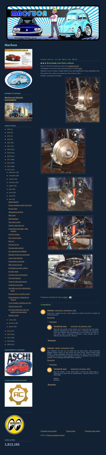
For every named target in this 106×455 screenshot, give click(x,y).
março (11, 320)
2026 (9, 129)
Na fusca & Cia (14, 244)
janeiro (11, 326)
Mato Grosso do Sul (15, 265)
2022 (9, 143)
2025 (9, 132)
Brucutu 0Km (13, 209)
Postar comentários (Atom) (56, 435)
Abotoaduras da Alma (16, 212)
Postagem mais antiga (92, 431)
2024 (9, 136)
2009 (9, 344)
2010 (9, 341)
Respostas (53, 322)
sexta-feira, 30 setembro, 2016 (81, 326)
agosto (11, 186)
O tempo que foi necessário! (18, 275)
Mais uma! (12, 215)
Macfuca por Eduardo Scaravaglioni (14, 98)
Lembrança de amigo (16, 285)
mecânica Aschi (73, 66)
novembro (12, 175)
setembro (12, 182)
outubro (11, 179)
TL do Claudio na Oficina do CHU (20, 303)
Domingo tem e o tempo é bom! (19, 294)
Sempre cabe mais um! (16, 225)
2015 (9, 166)
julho (10, 189)
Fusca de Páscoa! (15, 278)
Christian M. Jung (60, 326)
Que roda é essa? (15, 222)
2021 (9, 146)
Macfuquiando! (13, 202)
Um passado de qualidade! (18, 251)
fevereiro (12, 323)
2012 (9, 334)
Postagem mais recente (49, 431)
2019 (9, 153)
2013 (9, 331)
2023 (9, 139)
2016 (9, 163)
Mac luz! (11, 241)
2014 (9, 169)
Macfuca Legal (13, 315)
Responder (51, 317)
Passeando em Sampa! (16, 261)
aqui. (80, 68)
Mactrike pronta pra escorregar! (19, 254)
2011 (9, 337)
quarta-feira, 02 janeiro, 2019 (80, 369)
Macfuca (11, 45)
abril (10, 199)
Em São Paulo (13, 271)
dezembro (12, 172)
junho (11, 192)
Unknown (50, 310)
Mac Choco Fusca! (15, 238)
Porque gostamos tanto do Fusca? (20, 205)
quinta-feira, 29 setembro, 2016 (65, 310)
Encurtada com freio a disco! (60, 63)
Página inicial (70, 431)
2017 (9, 159)
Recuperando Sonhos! (16, 248)
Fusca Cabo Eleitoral (16, 258)
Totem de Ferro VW (15, 306)
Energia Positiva (14, 234)
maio (11, 196)
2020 (9, 149)
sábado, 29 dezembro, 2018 (64, 348)
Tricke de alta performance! (18, 281)
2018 (9, 156)
